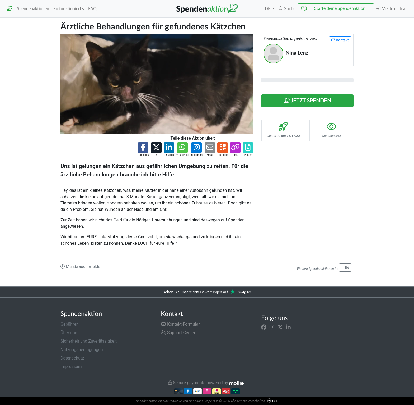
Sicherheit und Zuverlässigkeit (88, 341)
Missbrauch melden (81, 266)
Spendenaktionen (33, 9)
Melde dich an (392, 8)
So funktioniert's (68, 9)
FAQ (92, 9)
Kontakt (340, 40)
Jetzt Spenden (307, 101)
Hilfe (345, 267)
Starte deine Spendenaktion (339, 8)
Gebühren (69, 324)
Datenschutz (72, 358)
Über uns (68, 332)
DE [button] (268, 9)
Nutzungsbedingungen (81, 349)
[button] (287, 8)
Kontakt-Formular (180, 324)
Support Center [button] (178, 332)
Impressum (71, 366)
